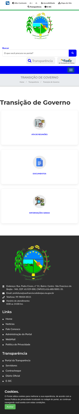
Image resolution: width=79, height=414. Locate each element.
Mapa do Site (65, 3)
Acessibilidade (48, 3)
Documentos (39, 173)
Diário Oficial (11, 375)
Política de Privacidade (16, 344)
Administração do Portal (17, 334)
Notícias (8, 323)
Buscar (39, 52)
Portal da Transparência (16, 360)
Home (22, 82)
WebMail (8, 339)
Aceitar (10, 406)
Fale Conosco (11, 328)
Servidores (9, 365)
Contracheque (11, 370)
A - (37, 3)
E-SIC (7, 380)
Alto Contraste (19, 3)
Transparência (41, 61)
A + (31, 3)
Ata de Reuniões (39, 134)
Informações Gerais (39, 213)
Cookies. (12, 391)
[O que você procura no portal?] (73, 53)
